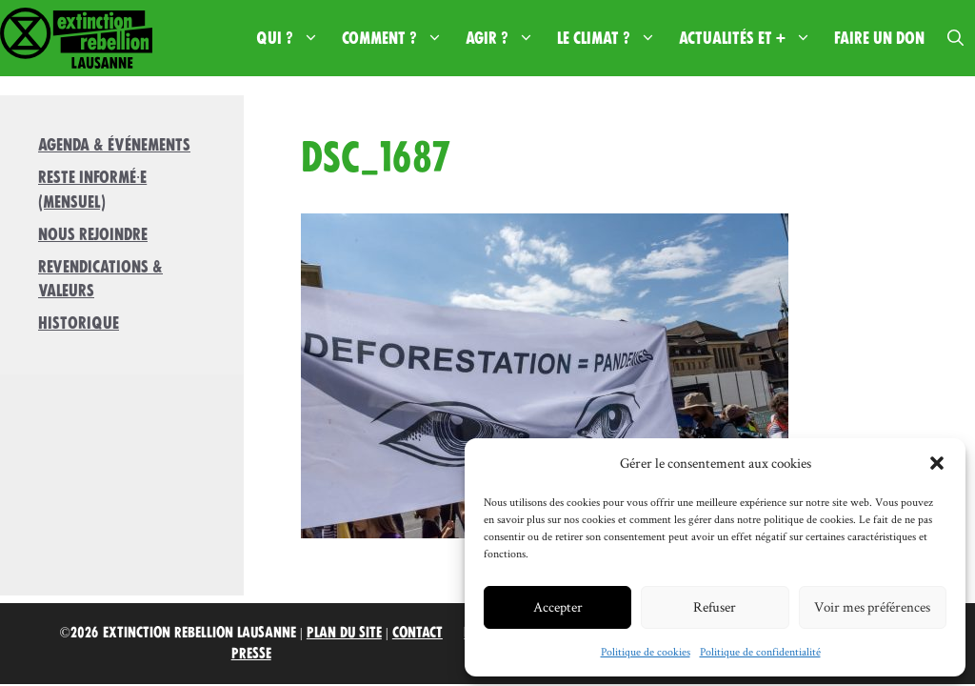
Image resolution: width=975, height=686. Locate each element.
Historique (78, 323)
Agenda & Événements (114, 144)
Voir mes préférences (872, 606)
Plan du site (344, 632)
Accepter (558, 606)
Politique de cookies (645, 651)
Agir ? (506, 38)
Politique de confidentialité (760, 651)
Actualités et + (751, 38)
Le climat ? (612, 38)
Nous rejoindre (93, 234)
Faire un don (879, 38)
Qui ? (293, 38)
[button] (936, 463)
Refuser (714, 606)
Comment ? (398, 38)
